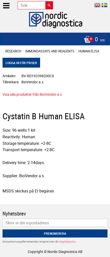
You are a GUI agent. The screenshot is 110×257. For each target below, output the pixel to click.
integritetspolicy (66, 241)
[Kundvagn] (54, 40)
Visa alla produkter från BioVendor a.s (32, 94)
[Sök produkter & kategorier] (35, 5)
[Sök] (49, 5)
